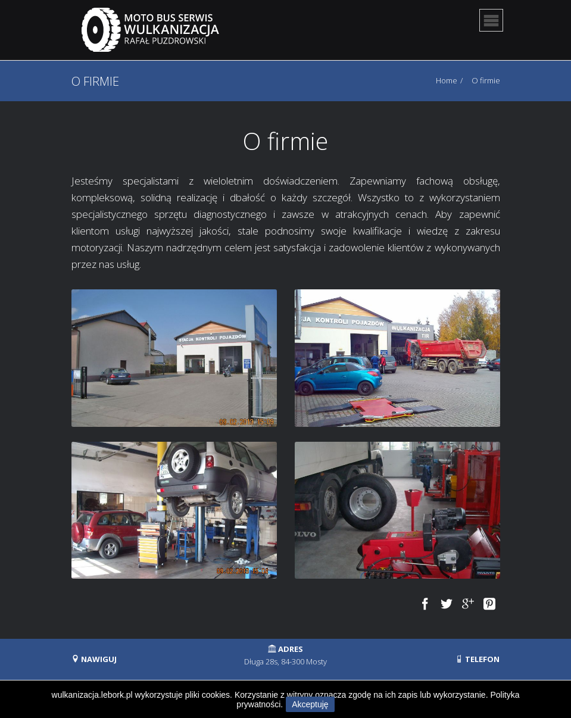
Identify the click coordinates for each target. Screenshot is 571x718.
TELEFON (477, 659)
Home (446, 80)
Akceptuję (310, 704)
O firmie (486, 80)
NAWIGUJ (94, 659)
